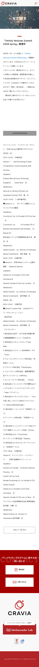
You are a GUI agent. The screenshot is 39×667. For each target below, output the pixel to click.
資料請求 (19, 569)
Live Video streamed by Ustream (19, 133)
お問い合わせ (19, 582)
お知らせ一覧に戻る (19, 530)
